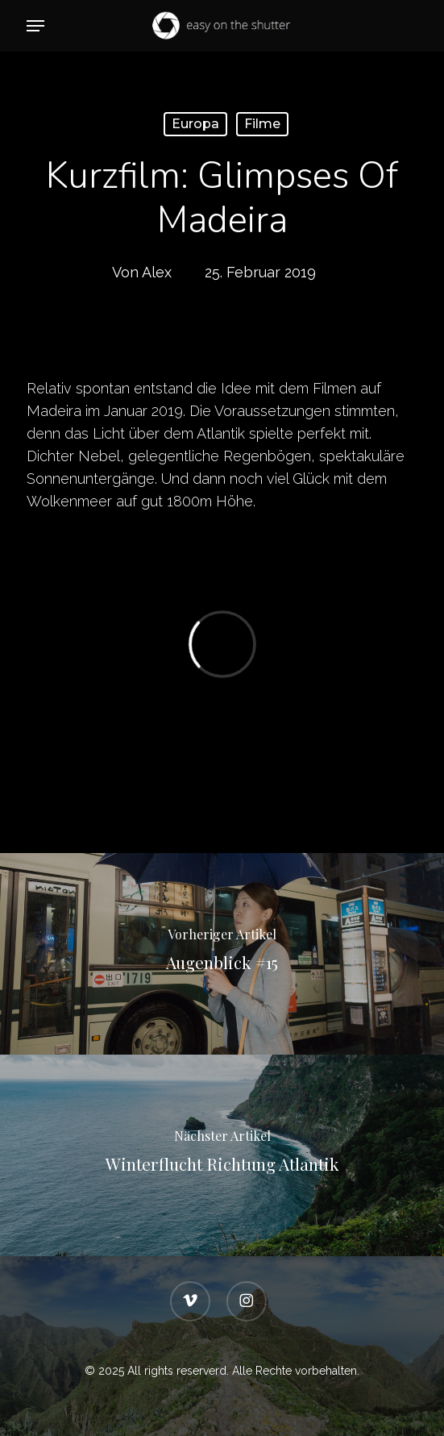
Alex (157, 272)
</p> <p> (222, 644)
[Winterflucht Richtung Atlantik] (222, 1155)
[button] (35, 26)
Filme (262, 123)
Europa (195, 123)
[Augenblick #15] (222, 954)
